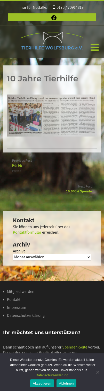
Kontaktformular (27, 232)
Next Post (52, 188)
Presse (16, 170)
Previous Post (52, 163)
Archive (19, 251)
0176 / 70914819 (68, 7)
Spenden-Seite (74, 347)
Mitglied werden (20, 291)
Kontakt (13, 299)
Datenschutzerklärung (26, 315)
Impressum (16, 307)
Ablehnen (66, 383)
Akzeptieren (42, 383)
